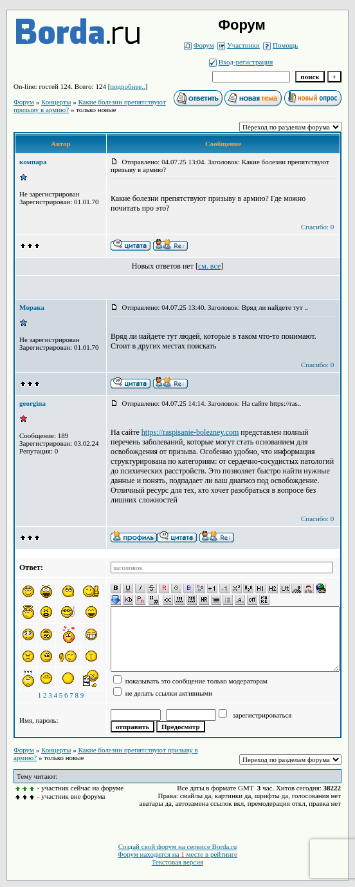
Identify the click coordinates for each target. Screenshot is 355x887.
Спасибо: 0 (317, 227)
